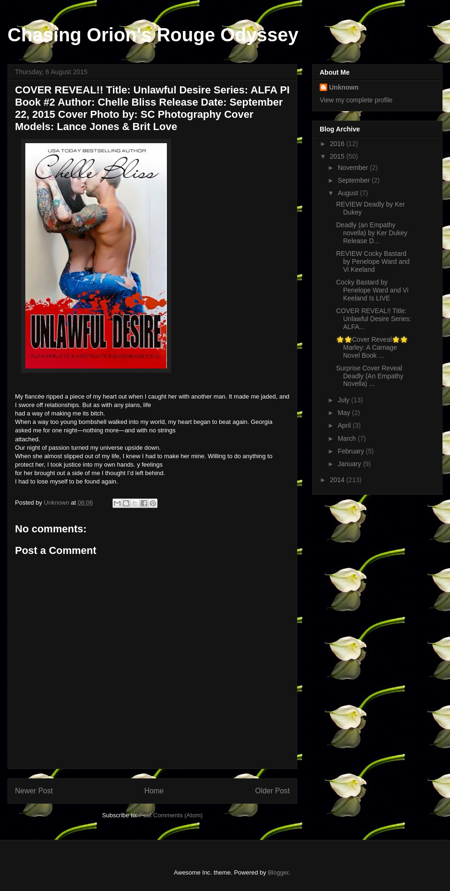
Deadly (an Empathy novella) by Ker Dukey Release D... (371, 233)
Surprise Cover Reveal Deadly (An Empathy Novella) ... (369, 376)
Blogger (278, 872)
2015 (338, 156)
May (345, 412)
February (352, 451)
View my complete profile (356, 100)
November (353, 167)
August (349, 193)
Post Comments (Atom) (170, 815)
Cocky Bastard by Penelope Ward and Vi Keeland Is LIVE (372, 290)
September (354, 180)
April (345, 425)
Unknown (344, 87)
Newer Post (34, 791)
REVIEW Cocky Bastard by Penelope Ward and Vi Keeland (373, 261)
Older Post (272, 791)
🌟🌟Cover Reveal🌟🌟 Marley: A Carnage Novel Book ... (372, 347)
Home (154, 791)
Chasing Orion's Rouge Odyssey (153, 34)
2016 (338, 143)
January (350, 464)
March (348, 438)
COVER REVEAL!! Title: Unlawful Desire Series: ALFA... (374, 318)
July (344, 400)
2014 (338, 480)
